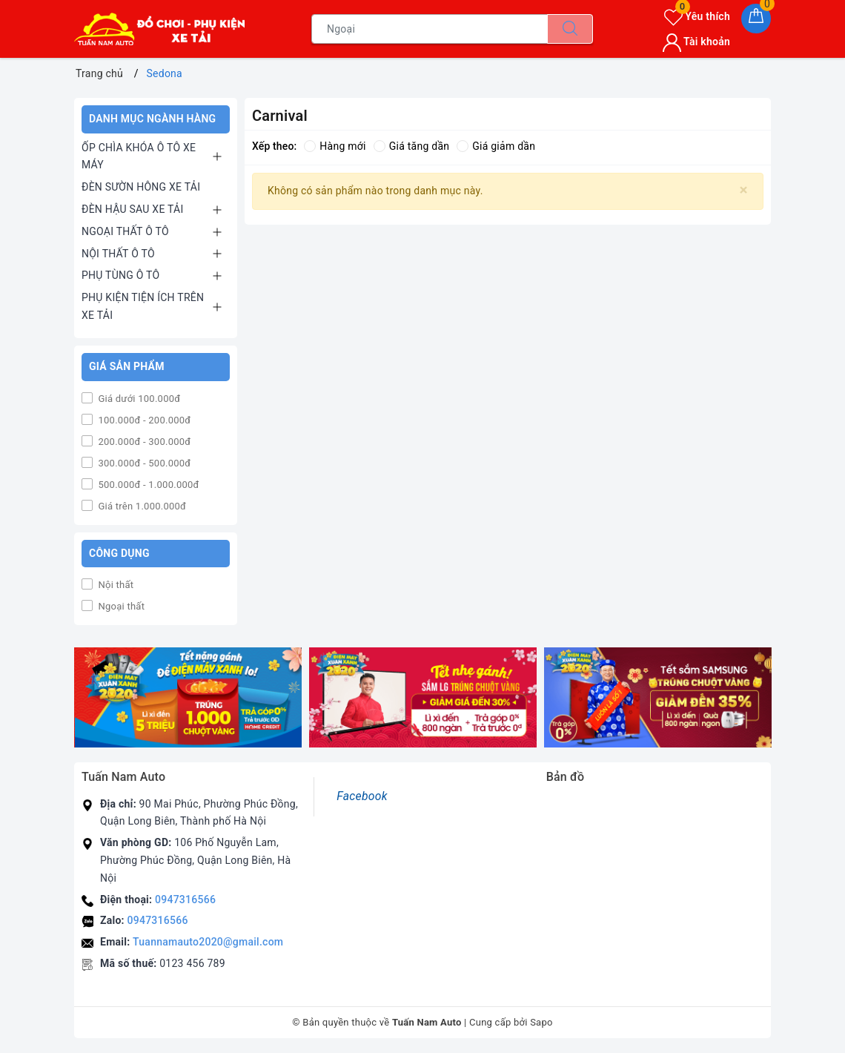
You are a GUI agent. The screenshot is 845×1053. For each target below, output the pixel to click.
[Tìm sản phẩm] (429, 29)
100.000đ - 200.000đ (143, 420)
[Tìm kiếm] (570, 29)
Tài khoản (696, 41)
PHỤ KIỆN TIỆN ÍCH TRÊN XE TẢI (143, 306)
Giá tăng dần (412, 146)
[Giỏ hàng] (756, 18)
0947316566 (185, 899)
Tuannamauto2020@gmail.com (208, 942)
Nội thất (114, 584)
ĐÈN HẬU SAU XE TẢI (133, 209)
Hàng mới (334, 146)
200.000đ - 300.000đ (143, 441)
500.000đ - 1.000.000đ (147, 484)
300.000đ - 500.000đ (143, 463)
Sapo (541, 1022)
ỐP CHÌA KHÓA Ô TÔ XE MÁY (139, 156)
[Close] (744, 190)
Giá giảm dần (496, 146)
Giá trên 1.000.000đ (141, 506)
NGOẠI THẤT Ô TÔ (125, 231)
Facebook (362, 796)
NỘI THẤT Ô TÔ (118, 254)
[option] (188, 697)
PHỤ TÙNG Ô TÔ (120, 275)
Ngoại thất (120, 606)
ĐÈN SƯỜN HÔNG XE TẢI (141, 187)
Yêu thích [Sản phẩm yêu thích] (697, 16)
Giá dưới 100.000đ (138, 398)
